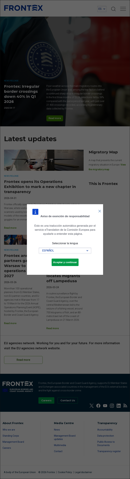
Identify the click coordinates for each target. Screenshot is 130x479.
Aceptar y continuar (65, 262)
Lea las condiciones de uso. (85, 233)
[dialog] (65, 239)
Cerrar (99, 207)
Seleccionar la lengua (65, 243)
